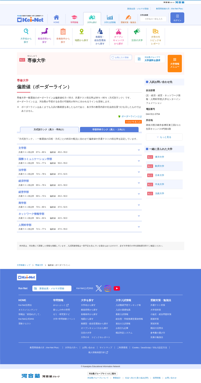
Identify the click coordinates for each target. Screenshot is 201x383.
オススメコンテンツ (28, 310)
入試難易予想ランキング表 (128, 305)
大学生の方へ (71, 347)
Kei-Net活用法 (25, 305)
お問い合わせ (88, 347)
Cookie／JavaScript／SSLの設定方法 (149, 347)
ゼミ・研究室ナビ (61, 314)
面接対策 (154, 319)
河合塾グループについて (98, 378)
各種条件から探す (89, 314)
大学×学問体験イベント (64, 319)
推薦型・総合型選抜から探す (94, 323)
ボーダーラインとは (132, 116)
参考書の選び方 (157, 333)
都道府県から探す (89, 310)
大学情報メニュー (174, 65)
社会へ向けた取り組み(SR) (137, 378)
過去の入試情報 (123, 323)
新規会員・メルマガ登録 (138, 9)
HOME (22, 300)
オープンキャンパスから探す (94, 328)
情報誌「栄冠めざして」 (30, 314)
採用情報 (157, 378)
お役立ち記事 (122, 328)
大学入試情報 (123, 300)
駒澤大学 (159, 166)
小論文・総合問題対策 (160, 314)
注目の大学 (86, 333)
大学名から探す (88, 305)
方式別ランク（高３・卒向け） (49, 129)
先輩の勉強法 (156, 337)
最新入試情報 (122, 314)
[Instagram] (108, 290)
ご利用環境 (122, 347)
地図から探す (87, 319)
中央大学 (159, 184)
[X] (99, 290)
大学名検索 (144, 15)
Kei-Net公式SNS (84, 288)
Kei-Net (23, 288)
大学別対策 (155, 310)
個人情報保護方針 (96, 352)
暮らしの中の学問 (61, 310)
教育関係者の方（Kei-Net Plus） (170, 9)
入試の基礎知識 (123, 310)
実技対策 (154, 323)
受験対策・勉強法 (160, 300)
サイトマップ (106, 347)
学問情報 (58, 300)
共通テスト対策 (157, 305)
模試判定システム (124, 333)
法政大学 (159, 193)
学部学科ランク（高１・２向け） (109, 129)
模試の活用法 (156, 328)
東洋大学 (159, 157)
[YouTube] (117, 290)
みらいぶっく (59, 305)
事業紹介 (117, 378)
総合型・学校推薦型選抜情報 (129, 319)
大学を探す (87, 300)
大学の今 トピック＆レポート (95, 337)
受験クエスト (25, 323)
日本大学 (159, 175)
